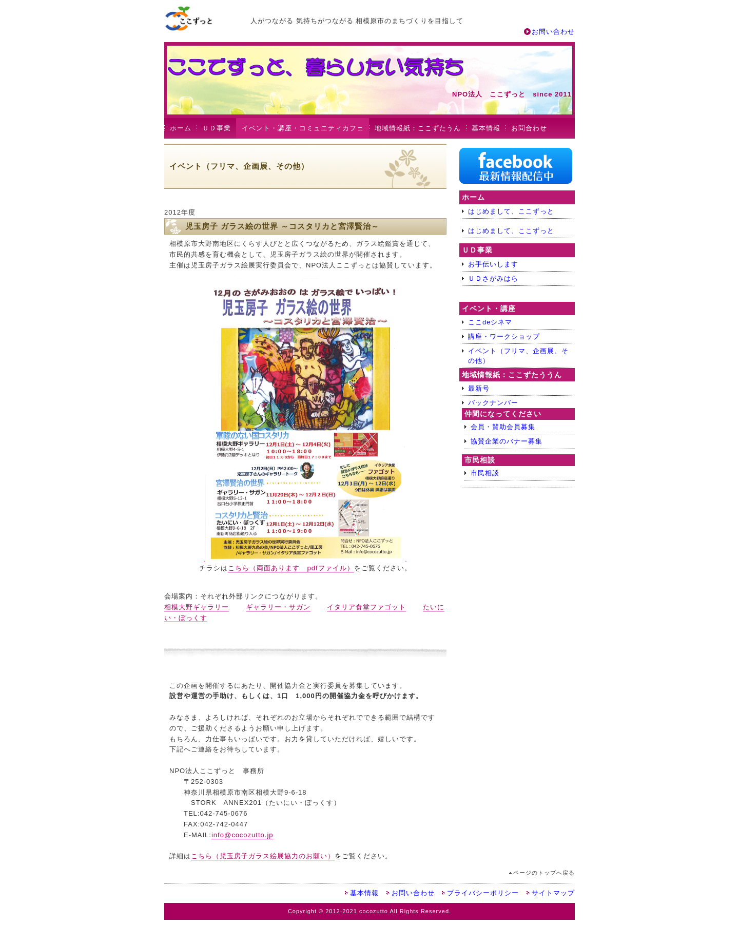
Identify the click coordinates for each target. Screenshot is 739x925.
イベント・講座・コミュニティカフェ (303, 128)
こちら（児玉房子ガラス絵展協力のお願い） (263, 856)
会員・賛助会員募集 (503, 427)
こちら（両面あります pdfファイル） (291, 568)
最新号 (479, 388)
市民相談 (485, 473)
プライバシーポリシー (483, 893)
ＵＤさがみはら (493, 278)
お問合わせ (529, 128)
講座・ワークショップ (504, 336)
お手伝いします (493, 264)
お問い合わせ (553, 31)
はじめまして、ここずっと (511, 211)
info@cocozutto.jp (242, 835)
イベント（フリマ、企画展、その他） (518, 355)
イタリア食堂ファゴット (366, 607)
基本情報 (486, 128)
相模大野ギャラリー (196, 607)
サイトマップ (553, 893)
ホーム (180, 128)
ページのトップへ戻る (544, 873)
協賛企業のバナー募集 (506, 441)
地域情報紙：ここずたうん (418, 128)
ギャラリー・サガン (278, 607)
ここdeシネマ (490, 322)
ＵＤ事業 (216, 128)
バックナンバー (493, 403)
